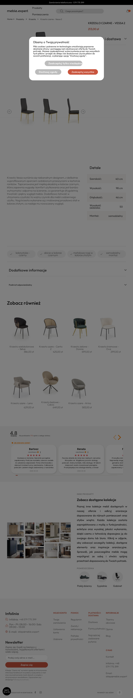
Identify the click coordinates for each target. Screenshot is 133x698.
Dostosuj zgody (48, 71)
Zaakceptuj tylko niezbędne (65, 63)
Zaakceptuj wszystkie (83, 71)
